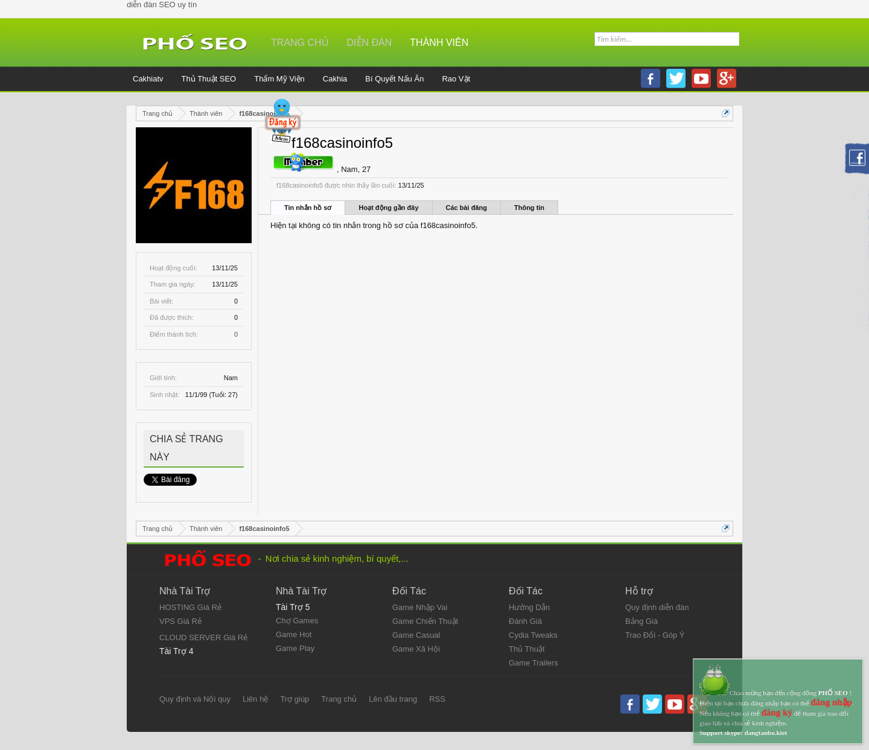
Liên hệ (255, 699)
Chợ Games (297, 620)
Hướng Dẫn (529, 607)
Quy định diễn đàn (657, 607)
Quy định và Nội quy (195, 699)
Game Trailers (533, 662)
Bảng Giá (641, 621)
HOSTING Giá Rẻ (190, 607)
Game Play (295, 648)
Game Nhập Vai (419, 607)
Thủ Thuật (527, 648)
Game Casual (416, 635)
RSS (437, 699)
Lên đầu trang (393, 699)
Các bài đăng (466, 207)
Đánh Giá (525, 621)
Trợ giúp (294, 699)
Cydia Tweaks (533, 635)
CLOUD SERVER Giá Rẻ (203, 637)
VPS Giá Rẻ (180, 621)
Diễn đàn (369, 42)
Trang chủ (300, 42)
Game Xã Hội (416, 648)
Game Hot (293, 634)
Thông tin (529, 207)
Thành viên (439, 42)
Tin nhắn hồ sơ (307, 207)
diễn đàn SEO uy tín (162, 4)
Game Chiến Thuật (425, 621)
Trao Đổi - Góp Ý (655, 635)
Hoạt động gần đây (388, 207)
